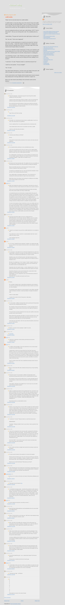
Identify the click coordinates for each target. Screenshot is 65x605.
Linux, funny (45, 57)
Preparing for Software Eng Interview (50, 32)
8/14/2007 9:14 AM (10, 363)
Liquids (44, 56)
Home (22, 600)
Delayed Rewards (46, 37)
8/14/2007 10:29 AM (11, 414)
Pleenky (7, 562)
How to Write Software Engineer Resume (51, 31)
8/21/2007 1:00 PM (10, 550)
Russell (7, 183)
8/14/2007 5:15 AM (10, 329)
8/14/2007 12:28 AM (11, 130)
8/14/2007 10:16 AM (11, 386)
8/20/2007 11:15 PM (11, 541)
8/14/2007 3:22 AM (10, 277)
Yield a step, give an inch (48, 47)
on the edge (45, 60)
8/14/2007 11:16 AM (11, 449)
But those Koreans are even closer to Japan (51, 51)
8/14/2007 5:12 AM (10, 323)
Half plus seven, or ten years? (49, 52)
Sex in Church (46, 58)
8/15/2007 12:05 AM (11, 484)
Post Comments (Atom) (15, 603)
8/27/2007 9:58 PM (10, 568)
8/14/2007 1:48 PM (10, 478)
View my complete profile (47, 24)
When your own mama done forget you (50, 46)
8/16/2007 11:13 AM (11, 503)
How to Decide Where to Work (49, 36)
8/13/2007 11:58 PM (11, 107)
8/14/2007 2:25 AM (10, 212)
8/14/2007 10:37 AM (11, 426)
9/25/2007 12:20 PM (11, 574)
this (21, 483)
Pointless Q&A (46, 63)
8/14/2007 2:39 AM (10, 247)
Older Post (37, 600)
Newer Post (6, 600)
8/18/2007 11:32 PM (11, 526)
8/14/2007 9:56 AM (10, 370)
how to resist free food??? (48, 53)
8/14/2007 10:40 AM (11, 442)
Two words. (11, 333)
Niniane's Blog (15, 5)
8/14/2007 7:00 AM (10, 342)
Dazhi (7, 337)
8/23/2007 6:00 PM (10, 560)
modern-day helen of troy (48, 59)
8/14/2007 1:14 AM (10, 180)
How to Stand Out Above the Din (49, 38)
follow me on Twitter (58, 72)
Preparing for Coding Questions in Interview (51, 33)
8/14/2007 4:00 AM (10, 298)
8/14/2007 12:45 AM (11, 142)
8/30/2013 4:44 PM (10, 594)
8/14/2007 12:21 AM (11, 115)
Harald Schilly (8, 474)
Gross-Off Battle (46, 64)
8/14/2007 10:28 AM (11, 402)
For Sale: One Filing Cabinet (48, 54)
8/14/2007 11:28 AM (11, 471)
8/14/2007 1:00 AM (10, 158)
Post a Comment (7, 597)
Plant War (45, 50)
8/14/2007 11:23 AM (11, 463)
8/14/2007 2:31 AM (10, 225)
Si (6, 279)
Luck (44, 34)
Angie (7, 344)
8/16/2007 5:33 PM (10, 510)
